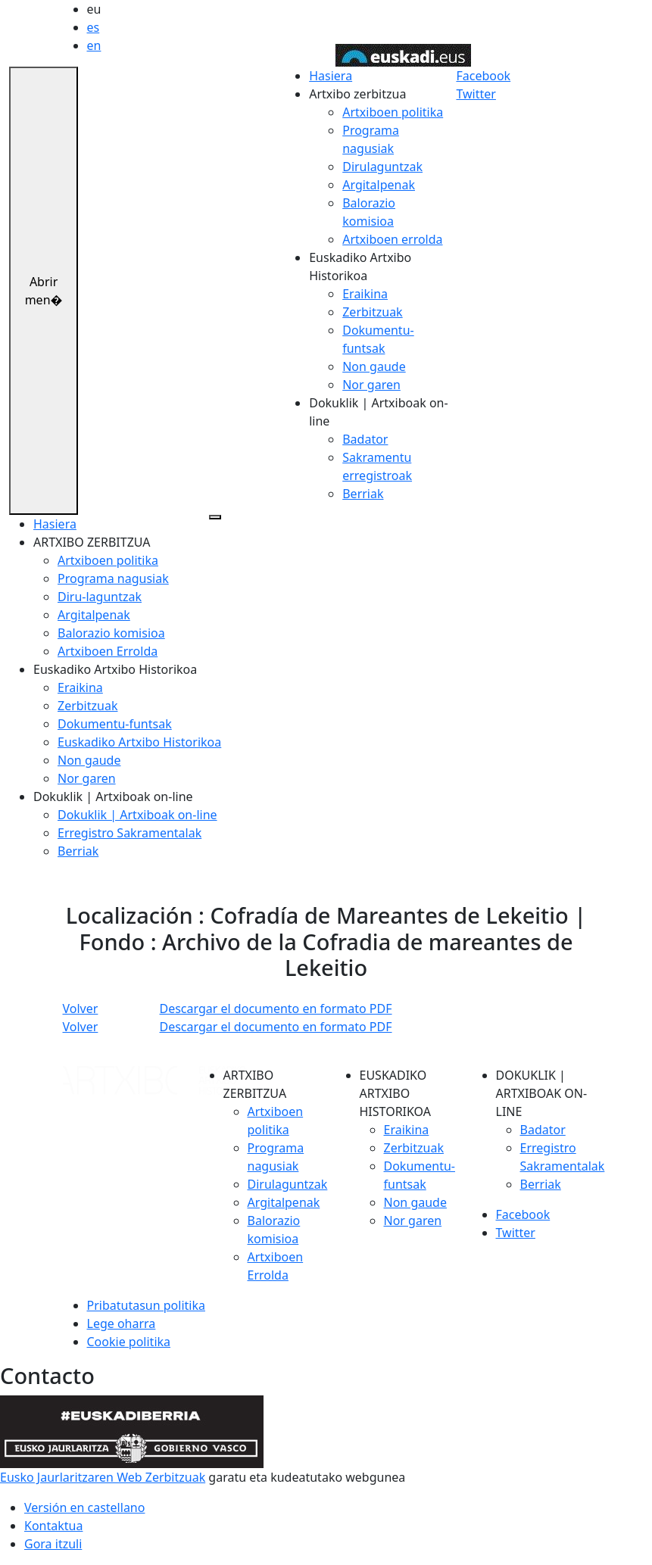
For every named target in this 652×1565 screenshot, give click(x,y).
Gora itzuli (53, 1543)
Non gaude (373, 366)
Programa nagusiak (113, 578)
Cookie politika (129, 1341)
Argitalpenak (378, 184)
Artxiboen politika (392, 112)
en (94, 45)
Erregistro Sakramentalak (129, 833)
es (93, 27)
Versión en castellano (84, 1507)
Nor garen (371, 384)
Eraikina (365, 293)
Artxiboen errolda (392, 239)
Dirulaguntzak (382, 166)
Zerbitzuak (372, 312)
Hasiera (330, 75)
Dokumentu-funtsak (115, 723)
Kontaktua (53, 1525)
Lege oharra (121, 1323)
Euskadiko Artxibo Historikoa (139, 742)
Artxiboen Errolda (108, 651)
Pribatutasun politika (146, 1305)
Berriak (362, 493)
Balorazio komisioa (111, 633)
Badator (365, 439)
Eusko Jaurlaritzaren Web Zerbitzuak (102, 1477)
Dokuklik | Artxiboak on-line (137, 814)
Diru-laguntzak (100, 596)
